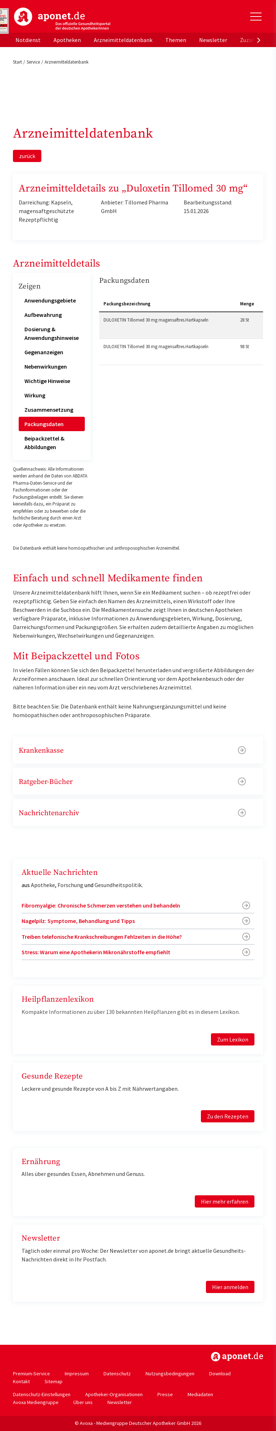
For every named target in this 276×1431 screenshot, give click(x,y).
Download (220, 1373)
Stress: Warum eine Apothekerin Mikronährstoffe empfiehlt (96, 952)
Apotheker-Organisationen (114, 1394)
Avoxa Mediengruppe (36, 1402)
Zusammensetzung (48, 409)
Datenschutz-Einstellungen (41, 1394)
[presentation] (258, 40)
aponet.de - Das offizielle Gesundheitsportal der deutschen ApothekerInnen (62, 19)
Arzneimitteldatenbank (123, 39)
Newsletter (213, 39)
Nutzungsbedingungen (170, 1373)
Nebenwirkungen (45, 366)
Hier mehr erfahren (224, 1201)
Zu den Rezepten (227, 1116)
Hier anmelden (230, 1287)
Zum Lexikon (232, 1039)
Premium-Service (31, 1373)
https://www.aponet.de (237, 1356)
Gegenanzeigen (43, 352)
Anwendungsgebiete (50, 300)
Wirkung (34, 395)
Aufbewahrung (43, 314)
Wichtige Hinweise (47, 380)
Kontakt (21, 1381)
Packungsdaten (44, 424)
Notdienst (28, 39)
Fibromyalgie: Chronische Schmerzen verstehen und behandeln (101, 905)
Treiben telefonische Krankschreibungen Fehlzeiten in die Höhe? (102, 936)
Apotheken (67, 39)
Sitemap (54, 1381)
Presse (165, 1394)
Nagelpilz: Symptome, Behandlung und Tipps (78, 920)
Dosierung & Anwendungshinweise (51, 333)
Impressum (77, 1373)
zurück (27, 156)
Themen (175, 39)
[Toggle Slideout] (256, 16)
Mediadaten (200, 1394)
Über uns (83, 1402)
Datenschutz (117, 1373)
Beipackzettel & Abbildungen (44, 443)
